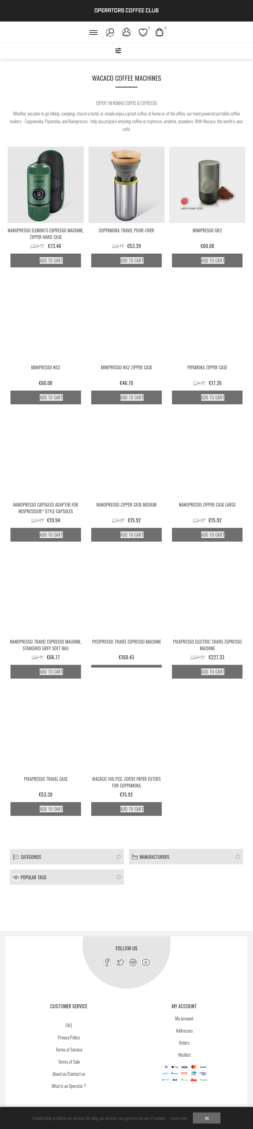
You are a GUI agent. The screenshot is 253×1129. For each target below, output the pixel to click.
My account (184, 1018)
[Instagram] (133, 962)
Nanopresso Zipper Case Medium (126, 504)
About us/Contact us (68, 1074)
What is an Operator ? (69, 1086)
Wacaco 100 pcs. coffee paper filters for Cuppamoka (126, 782)
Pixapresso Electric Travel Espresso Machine (207, 645)
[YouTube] (146, 962)
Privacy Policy (69, 1037)
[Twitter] (120, 962)
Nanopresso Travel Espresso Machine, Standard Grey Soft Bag (45, 645)
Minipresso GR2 (207, 230)
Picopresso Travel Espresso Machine (126, 641)
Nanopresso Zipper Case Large (207, 504)
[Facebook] (107, 962)
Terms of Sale (69, 1061)
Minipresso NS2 (45, 367)
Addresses (184, 1030)
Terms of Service (68, 1049)
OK (207, 1118)
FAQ (69, 1025)
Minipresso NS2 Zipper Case (126, 367)
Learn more (179, 1118)
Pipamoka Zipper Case (207, 367)
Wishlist (184, 1055)
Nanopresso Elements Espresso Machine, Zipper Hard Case (46, 233)
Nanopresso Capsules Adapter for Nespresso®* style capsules (45, 508)
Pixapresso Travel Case (46, 779)
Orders (184, 1042)
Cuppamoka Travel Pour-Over (126, 230)
